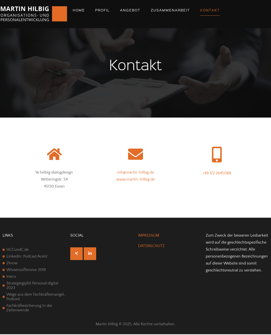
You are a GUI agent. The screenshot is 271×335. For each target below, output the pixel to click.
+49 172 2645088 (217, 173)
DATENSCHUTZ (151, 246)
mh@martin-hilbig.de (135, 172)
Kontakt (210, 10)
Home (79, 10)
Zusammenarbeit (170, 10)
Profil (102, 10)
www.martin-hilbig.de (135, 179)
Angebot (130, 10)
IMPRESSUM (148, 235)
